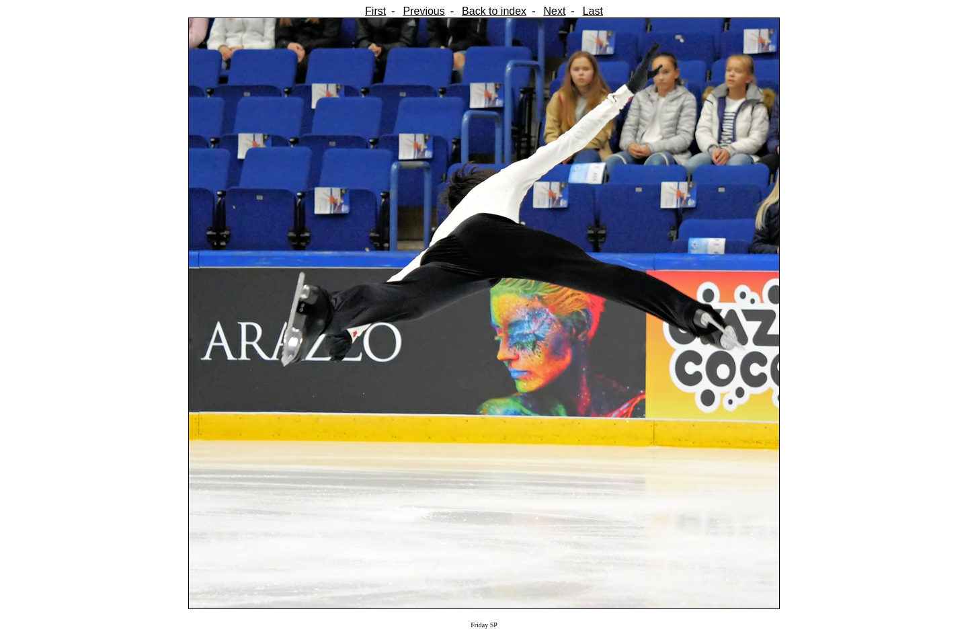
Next (554, 11)
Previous (423, 11)
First (375, 11)
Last (593, 11)
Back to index (494, 11)
